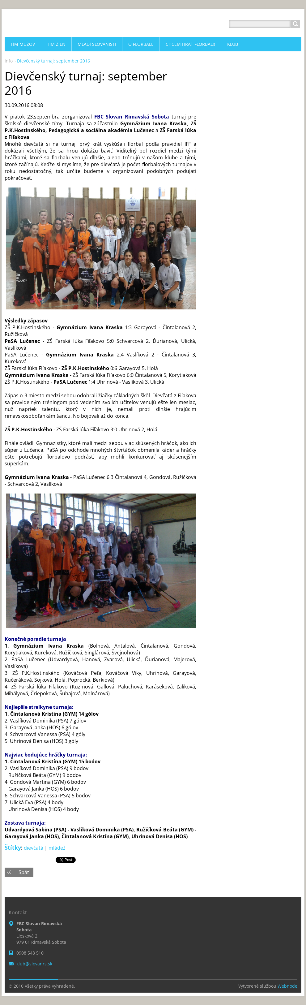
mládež (57, 847)
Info (9, 61)
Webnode (287, 986)
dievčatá (33, 847)
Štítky (13, 847)
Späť (24, 872)
